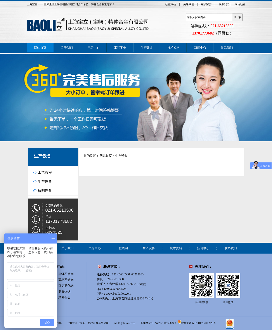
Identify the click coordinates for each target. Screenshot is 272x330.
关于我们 (67, 47)
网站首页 (40, 47)
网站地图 (240, 4)
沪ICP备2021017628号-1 (162, 323)
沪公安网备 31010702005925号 (197, 322)
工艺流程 (45, 172)
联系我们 (224, 4)
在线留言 (206, 4)
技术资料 (173, 47)
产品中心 (93, 47)
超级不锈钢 (66, 274)
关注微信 (188, 4)
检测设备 (45, 191)
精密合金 (64, 297)
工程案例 (120, 47)
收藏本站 (170, 4)
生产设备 (147, 47)
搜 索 (237, 17)
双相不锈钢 (66, 280)
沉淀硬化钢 (66, 285)
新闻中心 (200, 47)
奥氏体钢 (64, 291)
